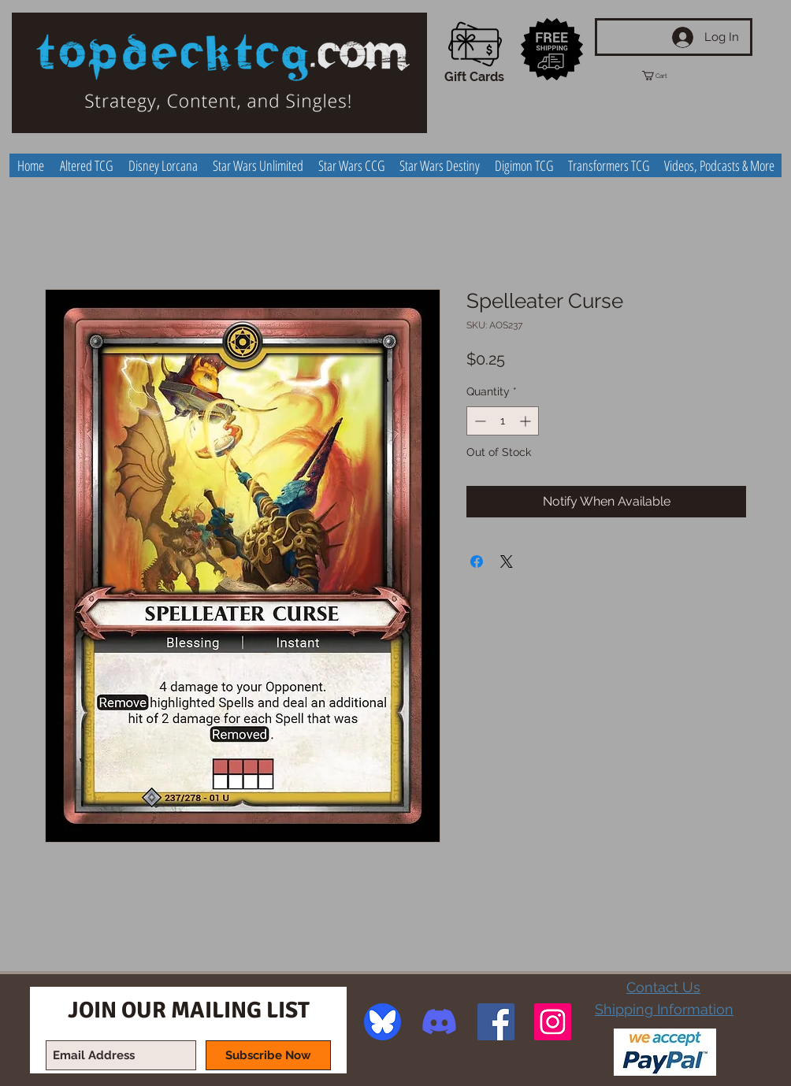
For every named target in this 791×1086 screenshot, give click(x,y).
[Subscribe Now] (268, 1055)
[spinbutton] (502, 421)
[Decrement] (478, 421)
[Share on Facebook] (476, 561)
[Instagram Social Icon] (552, 1021)
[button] (669, 75)
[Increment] (527, 421)
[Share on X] (506, 561)
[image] (382, 1021)
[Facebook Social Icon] (495, 1021)
